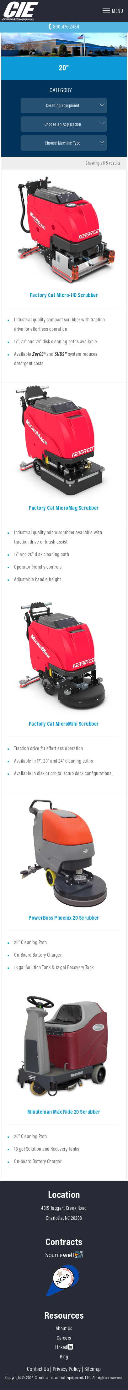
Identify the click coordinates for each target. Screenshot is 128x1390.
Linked (64, 1347)
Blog (64, 1356)
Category (61, 90)
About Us (64, 1328)
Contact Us (38, 1368)
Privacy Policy (67, 1368)
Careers (64, 1338)
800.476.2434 (64, 26)
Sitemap (92, 1368)
